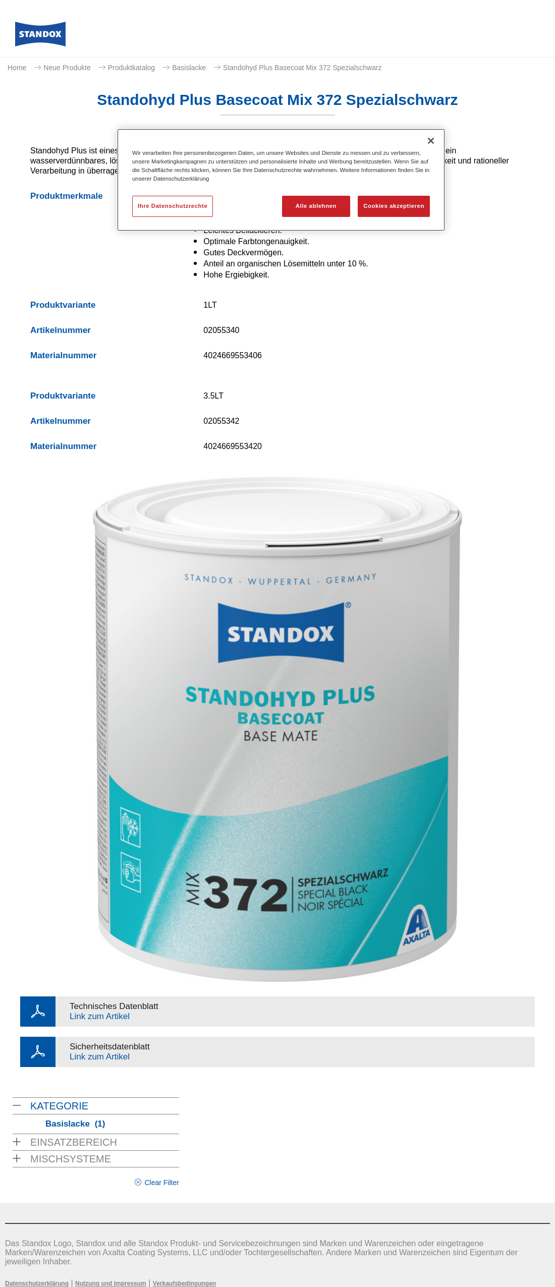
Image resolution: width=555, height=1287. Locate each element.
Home (17, 68)
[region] (281, 180)
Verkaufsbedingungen (184, 1283)
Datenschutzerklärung (37, 1283)
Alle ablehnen (316, 206)
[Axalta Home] (40, 37)
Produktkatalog (131, 68)
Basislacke (189, 68)
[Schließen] (431, 141)
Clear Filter (161, 1183)
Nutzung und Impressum (110, 1283)
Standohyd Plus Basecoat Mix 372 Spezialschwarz (302, 68)
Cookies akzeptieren (393, 206)
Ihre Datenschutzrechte (172, 206)
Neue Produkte (66, 68)
